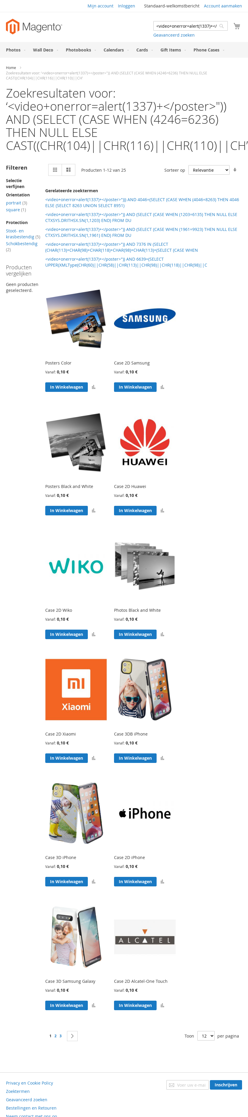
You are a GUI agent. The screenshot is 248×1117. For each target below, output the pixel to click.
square (16, 209)
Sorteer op (174, 170)
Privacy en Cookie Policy (29, 1083)
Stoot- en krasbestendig (23, 234)
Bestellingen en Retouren (31, 1108)
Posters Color (58, 363)
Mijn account (100, 6)
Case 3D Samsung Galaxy (70, 981)
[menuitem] (14, 50)
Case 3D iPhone (60, 857)
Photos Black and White (137, 610)
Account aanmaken (223, 6)
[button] (93, 387)
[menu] (124, 50)
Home (11, 67)
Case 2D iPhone (129, 857)
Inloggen (126, 6)
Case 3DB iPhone (131, 734)
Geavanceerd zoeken (174, 35)
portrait (16, 203)
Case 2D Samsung (132, 363)
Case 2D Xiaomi (60, 734)
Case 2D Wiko (58, 610)
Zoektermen (18, 1091)
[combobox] (190, 26)
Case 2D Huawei (130, 486)
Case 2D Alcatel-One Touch (141, 981)
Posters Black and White (69, 486)
